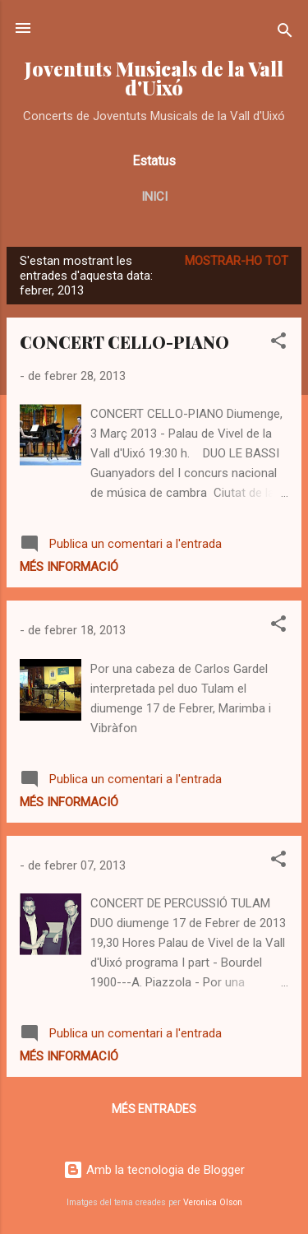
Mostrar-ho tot (236, 260)
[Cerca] (285, 33)
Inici (154, 196)
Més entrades (154, 1109)
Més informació (69, 566)
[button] (278, 343)
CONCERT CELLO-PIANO (124, 342)
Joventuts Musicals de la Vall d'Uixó (154, 78)
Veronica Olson (212, 1202)
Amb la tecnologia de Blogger (154, 1169)
